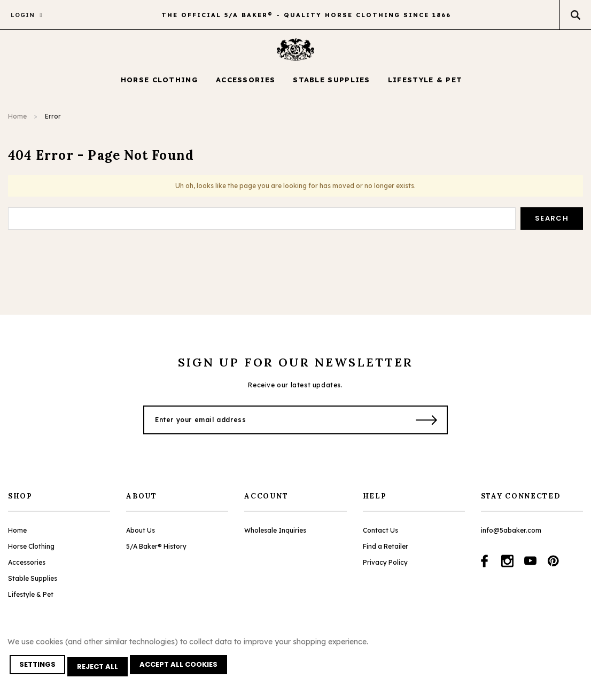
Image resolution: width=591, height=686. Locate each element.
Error (53, 124)
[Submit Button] (427, 427)
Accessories (26, 570)
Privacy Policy (385, 570)
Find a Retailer (385, 554)
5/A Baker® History (156, 554)
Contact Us (380, 538)
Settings (39, 669)
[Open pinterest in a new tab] (553, 568)
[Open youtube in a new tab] (530, 568)
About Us (140, 538)
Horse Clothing (31, 554)
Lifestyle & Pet (30, 602)
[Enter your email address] (272, 427)
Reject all (101, 669)
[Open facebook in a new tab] (484, 568)
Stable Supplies (32, 586)
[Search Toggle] (575, 14)
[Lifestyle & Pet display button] (425, 88)
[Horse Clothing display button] (159, 88)
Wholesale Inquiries (275, 538)
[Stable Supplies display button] (331, 88)
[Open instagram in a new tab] (507, 568)
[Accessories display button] (245, 88)
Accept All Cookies (185, 669)
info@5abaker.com (511, 538)
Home (17, 124)
